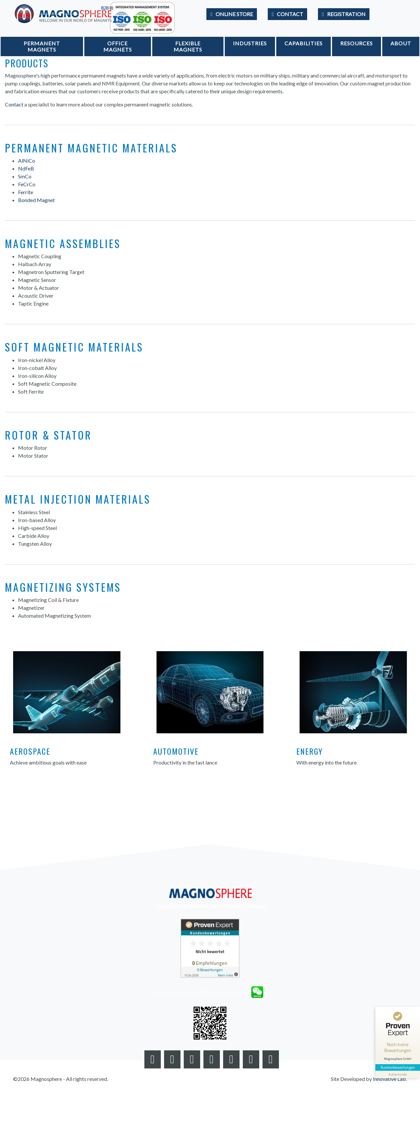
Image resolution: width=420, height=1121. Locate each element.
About (400, 43)
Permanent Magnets (42, 46)
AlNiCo (26, 160)
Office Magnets (117, 46)
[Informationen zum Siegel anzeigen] (397, 1074)
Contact (14, 104)
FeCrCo (26, 184)
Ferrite (25, 192)
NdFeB (26, 168)
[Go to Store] (231, 14)
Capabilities (303, 43)
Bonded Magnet (36, 200)
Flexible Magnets (188, 46)
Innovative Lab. (390, 1079)
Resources (356, 43)
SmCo (25, 176)
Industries (250, 43)
